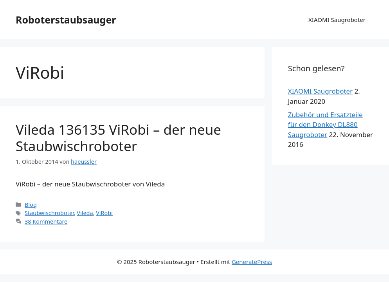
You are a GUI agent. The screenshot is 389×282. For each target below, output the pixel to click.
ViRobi (104, 213)
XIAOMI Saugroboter (337, 20)
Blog (31, 204)
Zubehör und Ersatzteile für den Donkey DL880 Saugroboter (325, 124)
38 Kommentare (46, 221)
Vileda (85, 213)
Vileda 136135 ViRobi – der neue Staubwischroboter (118, 137)
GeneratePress (252, 262)
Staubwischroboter (49, 213)
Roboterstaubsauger (66, 19)
